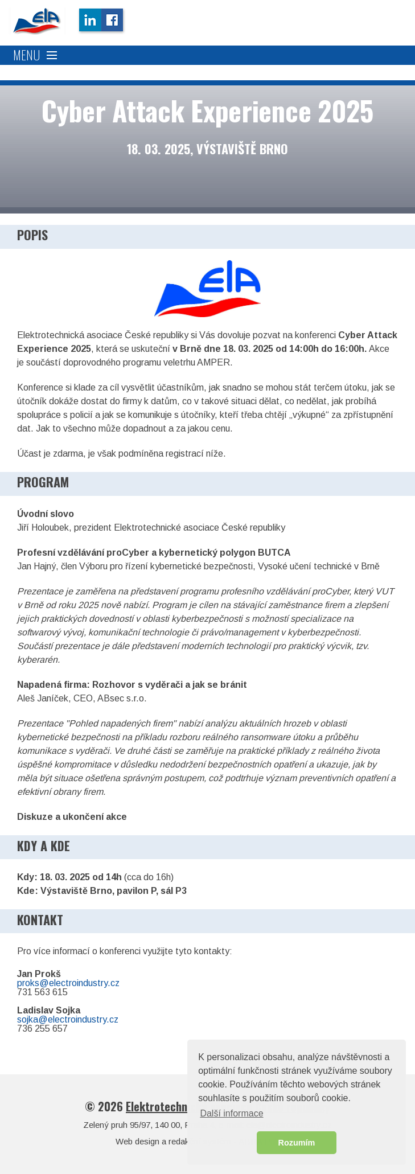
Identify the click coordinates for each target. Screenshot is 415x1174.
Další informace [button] (231, 1113)
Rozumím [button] (296, 1142)
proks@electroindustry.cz (68, 983)
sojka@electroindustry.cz (67, 1019)
